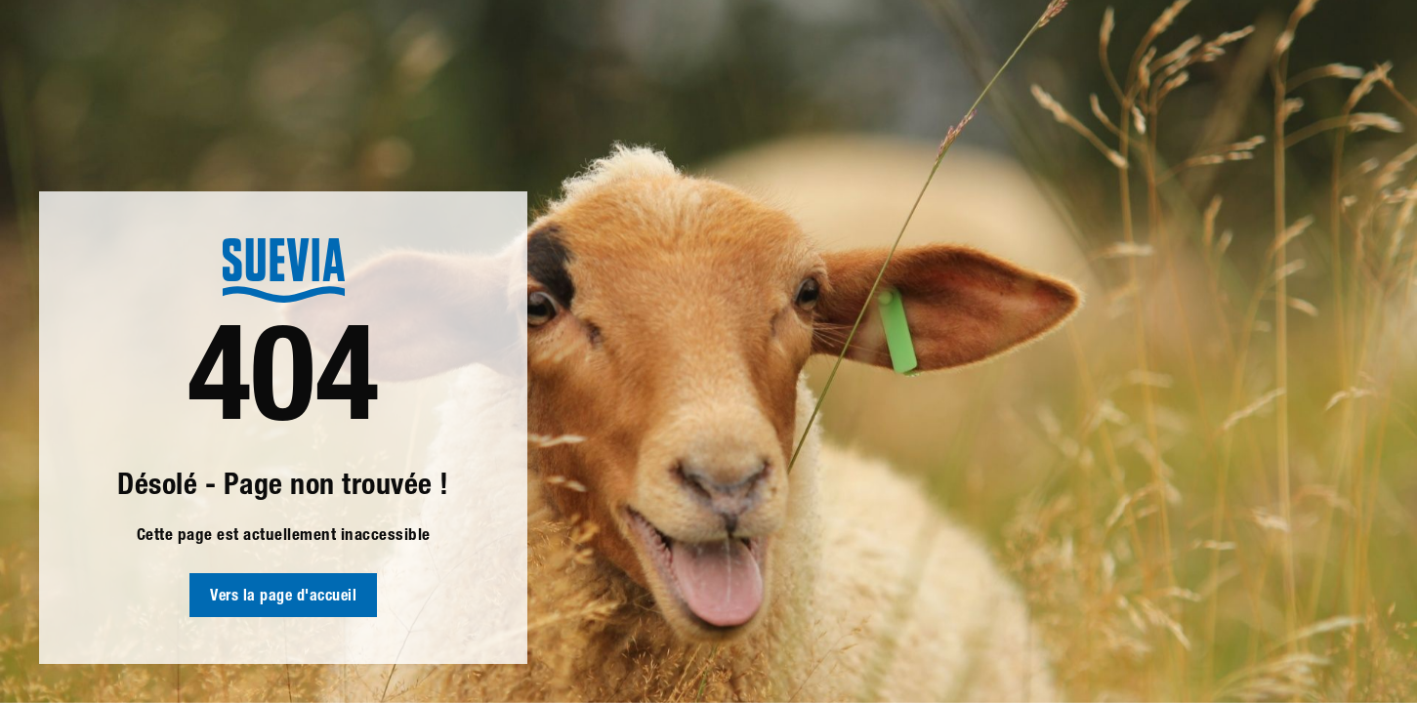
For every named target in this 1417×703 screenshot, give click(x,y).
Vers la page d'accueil (283, 597)
